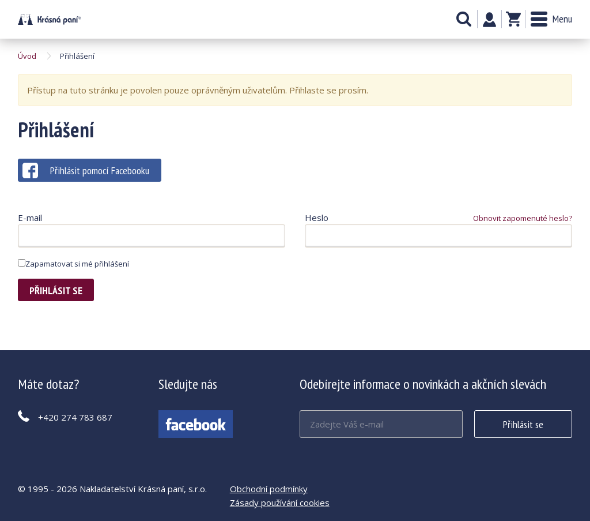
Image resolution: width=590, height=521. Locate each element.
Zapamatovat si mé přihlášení (73, 263)
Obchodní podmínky (269, 488)
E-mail (30, 217)
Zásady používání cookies (280, 502)
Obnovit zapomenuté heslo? (522, 218)
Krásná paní (49, 19)
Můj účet (489, 19)
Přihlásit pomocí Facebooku (85, 170)
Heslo (316, 217)
